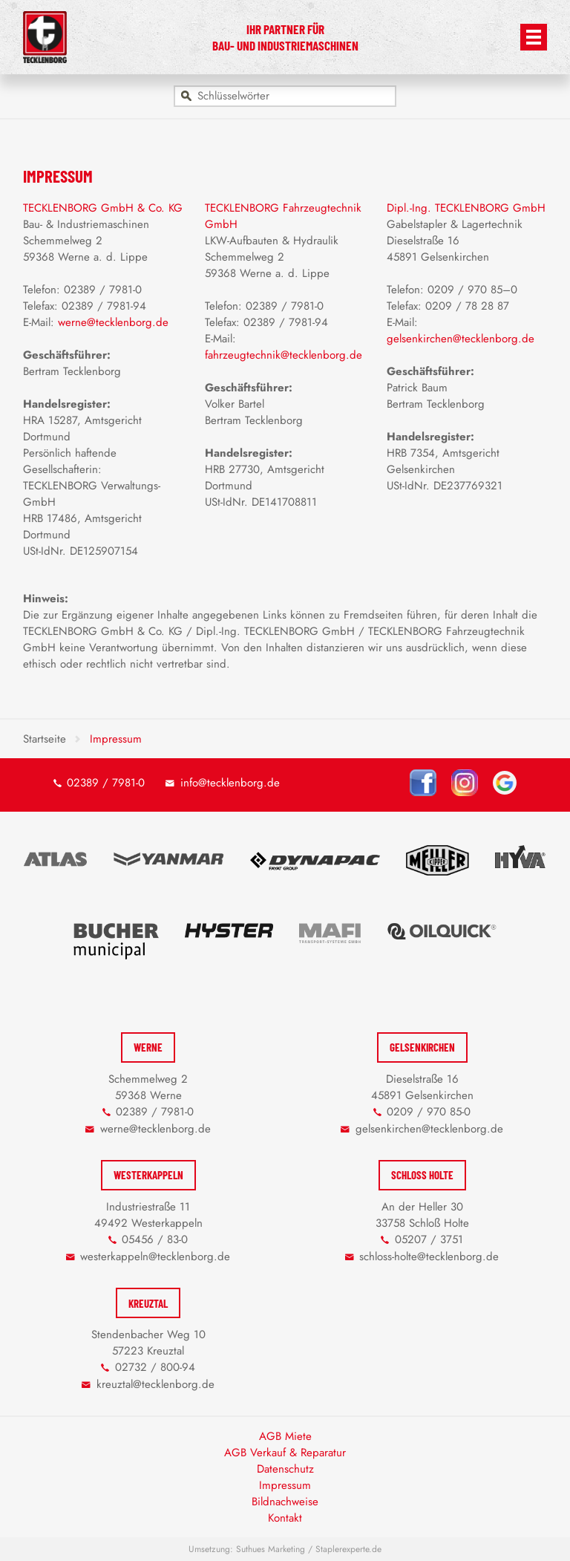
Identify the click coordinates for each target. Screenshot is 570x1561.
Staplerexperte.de (348, 1549)
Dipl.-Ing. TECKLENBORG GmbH (466, 208)
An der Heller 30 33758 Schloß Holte (422, 1215)
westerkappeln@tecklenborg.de (155, 1256)
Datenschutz (285, 1469)
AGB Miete (285, 1436)
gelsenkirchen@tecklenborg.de (460, 338)
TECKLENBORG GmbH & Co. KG (103, 208)
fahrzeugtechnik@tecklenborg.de (283, 355)
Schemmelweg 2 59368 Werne (148, 1087)
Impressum (285, 1485)
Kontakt (285, 1518)
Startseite (44, 739)
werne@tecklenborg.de (113, 322)
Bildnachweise (285, 1501)
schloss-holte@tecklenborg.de (429, 1256)
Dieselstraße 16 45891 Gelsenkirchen (422, 1087)
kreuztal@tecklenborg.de (155, 1384)
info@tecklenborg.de (230, 783)
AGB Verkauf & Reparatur (285, 1452)
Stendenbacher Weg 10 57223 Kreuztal (148, 1342)
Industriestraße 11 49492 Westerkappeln (148, 1215)
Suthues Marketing (270, 1549)
